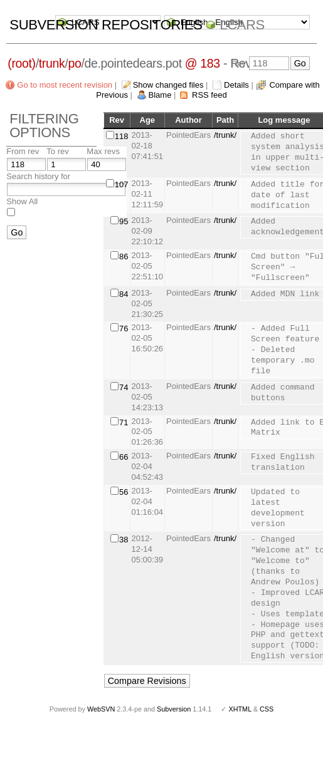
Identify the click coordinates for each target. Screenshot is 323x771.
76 (123, 328)
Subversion (174, 709)
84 (123, 294)
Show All (22, 201)
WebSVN (101, 709)
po (74, 63)
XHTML (239, 709)
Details (236, 85)
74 (123, 387)
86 (123, 256)
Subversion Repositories (105, 25)
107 (122, 184)
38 (123, 539)
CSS (266, 709)
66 (123, 457)
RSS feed (209, 95)
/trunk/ (225, 135)
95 (123, 221)
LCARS (242, 25)
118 (122, 136)
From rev (22, 151)
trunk (52, 63)
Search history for (38, 176)
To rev (57, 151)
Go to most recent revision (64, 85)
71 (123, 422)
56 (123, 492)
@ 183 (202, 63)
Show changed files (168, 85)
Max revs (103, 151)
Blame (160, 95)
